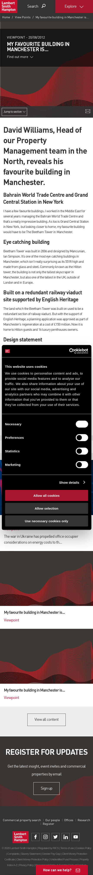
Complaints (13, 853)
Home (6, 17)
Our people (52, 820)
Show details (69, 482)
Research (84, 820)
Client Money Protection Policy (32, 859)
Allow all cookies (46, 495)
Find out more (20, 57)
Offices (68, 820)
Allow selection (46, 508)
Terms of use (67, 848)
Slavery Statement (30, 853)
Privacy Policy (26, 865)
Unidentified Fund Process (64, 859)
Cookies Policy (83, 848)
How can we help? (57, 870)
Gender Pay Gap (51, 853)
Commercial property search (22, 820)
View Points (23, 17)
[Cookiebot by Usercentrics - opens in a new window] (69, 351)
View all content (46, 720)
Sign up (46, 788)
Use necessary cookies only (46, 521)
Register (48, 824)
